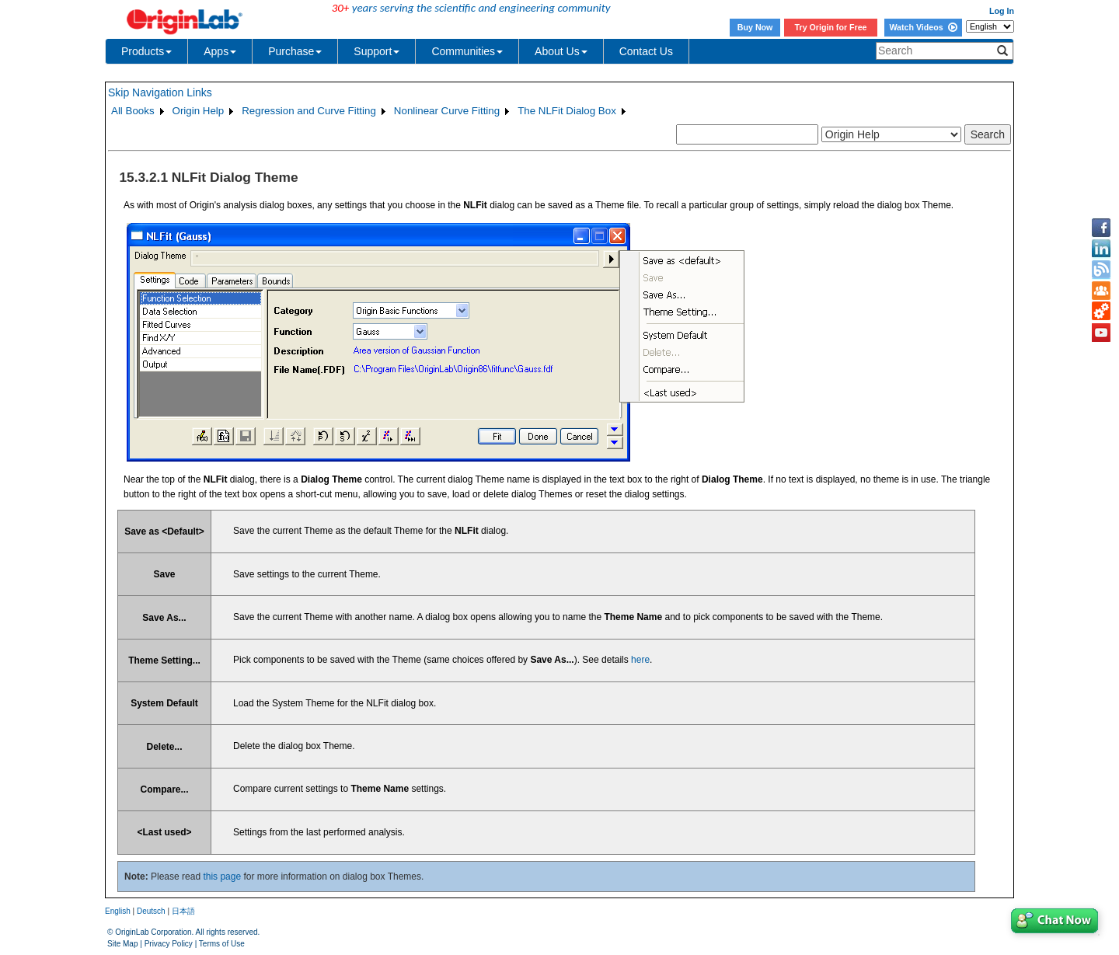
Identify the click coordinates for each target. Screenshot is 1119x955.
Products (146, 51)
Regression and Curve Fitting (309, 111)
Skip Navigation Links (160, 92)
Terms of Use (222, 943)
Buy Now (755, 27)
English (118, 911)
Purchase (295, 51)
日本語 (183, 911)
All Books (133, 111)
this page (222, 876)
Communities (467, 51)
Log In (1001, 11)
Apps (220, 51)
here (640, 659)
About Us (561, 51)
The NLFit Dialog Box (567, 111)
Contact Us (646, 51)
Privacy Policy (169, 943)
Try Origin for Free (831, 27)
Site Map (122, 943)
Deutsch (151, 911)
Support (376, 51)
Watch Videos (923, 27)
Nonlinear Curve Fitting (447, 111)
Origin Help (199, 111)
